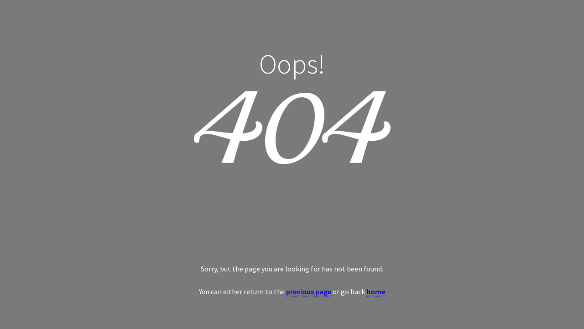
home (375, 291)
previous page (308, 291)
